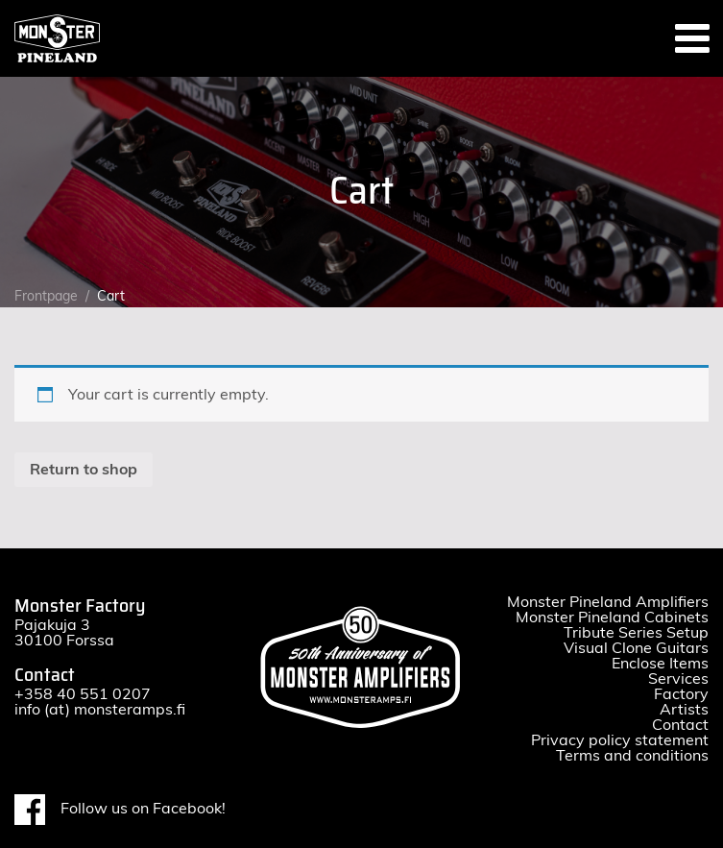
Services (678, 679)
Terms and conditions (632, 755)
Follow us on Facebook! (120, 809)
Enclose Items (660, 663)
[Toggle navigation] (692, 38)
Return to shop (83, 469)
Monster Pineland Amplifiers (608, 602)
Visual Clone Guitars (636, 648)
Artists (684, 709)
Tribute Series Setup (636, 633)
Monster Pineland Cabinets (612, 617)
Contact (680, 725)
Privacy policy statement (620, 740)
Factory (681, 694)
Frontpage (46, 296)
